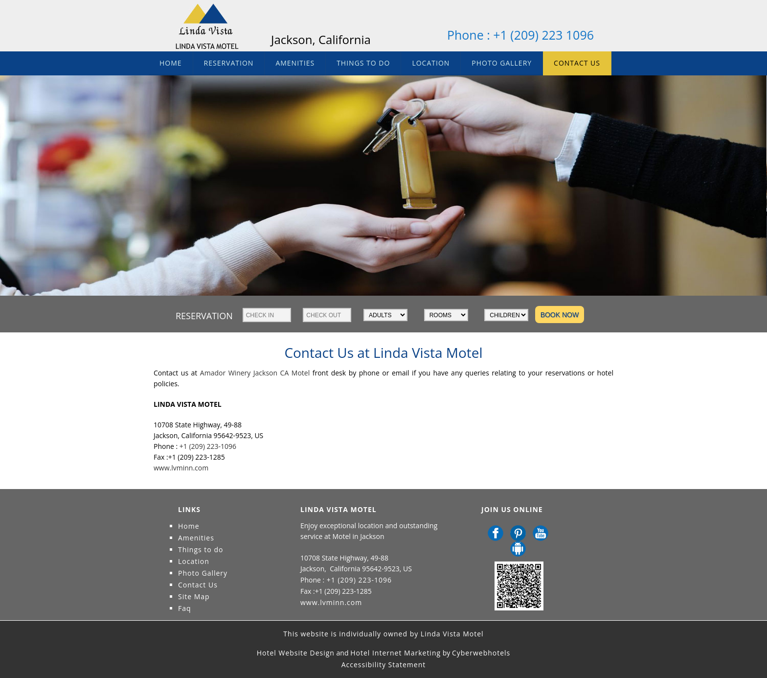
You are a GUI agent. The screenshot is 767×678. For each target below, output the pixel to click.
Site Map (194, 596)
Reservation (229, 63)
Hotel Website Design (296, 652)
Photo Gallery (502, 63)
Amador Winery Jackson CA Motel (255, 372)
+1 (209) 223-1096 (207, 446)
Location (431, 63)
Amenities (295, 63)
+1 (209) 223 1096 (543, 34)
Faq (184, 608)
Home (170, 63)
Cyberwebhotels (481, 652)
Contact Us (577, 63)
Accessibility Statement (383, 664)
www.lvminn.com (181, 467)
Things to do (363, 63)
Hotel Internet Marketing (395, 652)
